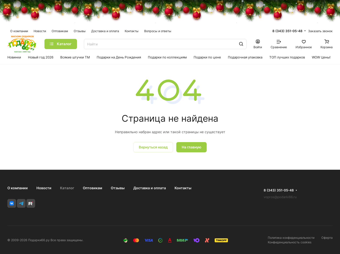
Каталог (67, 188)
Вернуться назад (153, 147)
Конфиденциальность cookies (289, 242)
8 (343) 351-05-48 (287, 31)
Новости (43, 188)
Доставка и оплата (149, 188)
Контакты (183, 188)
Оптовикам (92, 188)
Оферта (327, 237)
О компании (17, 188)
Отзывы (118, 188)
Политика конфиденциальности (291, 237)
